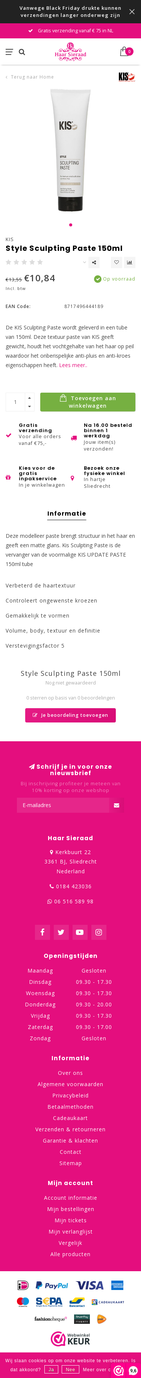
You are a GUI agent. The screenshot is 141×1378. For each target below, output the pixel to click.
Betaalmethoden (70, 1106)
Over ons (70, 1072)
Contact (71, 1151)
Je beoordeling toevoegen (70, 715)
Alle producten (70, 1254)
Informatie (66, 513)
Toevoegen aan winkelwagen (87, 401)
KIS (10, 239)
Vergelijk (70, 1242)
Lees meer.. (73, 365)
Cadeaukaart (70, 1118)
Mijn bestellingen (70, 1209)
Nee (70, 1369)
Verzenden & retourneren (70, 1129)
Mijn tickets (71, 1220)
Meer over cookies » (107, 1369)
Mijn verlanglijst (71, 1231)
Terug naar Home (32, 77)
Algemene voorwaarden (70, 1084)
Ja (51, 1369)
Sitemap (70, 1163)
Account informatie (70, 1197)
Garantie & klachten (70, 1140)
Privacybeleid (70, 1095)
